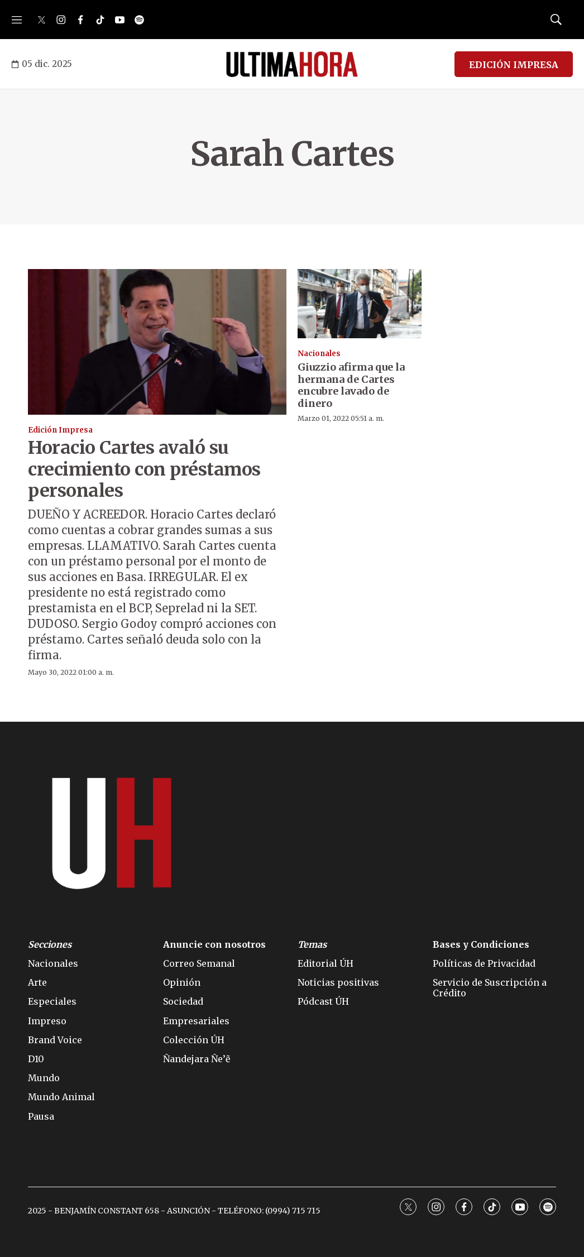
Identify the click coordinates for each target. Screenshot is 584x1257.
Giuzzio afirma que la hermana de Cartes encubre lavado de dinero (351, 385)
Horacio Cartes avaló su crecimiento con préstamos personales (144, 469)
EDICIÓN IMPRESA (513, 64)
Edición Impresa (60, 430)
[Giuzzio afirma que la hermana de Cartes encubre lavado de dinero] (360, 303)
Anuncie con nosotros (214, 944)
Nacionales (319, 353)
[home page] (292, 64)
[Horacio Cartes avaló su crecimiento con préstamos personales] (157, 342)
